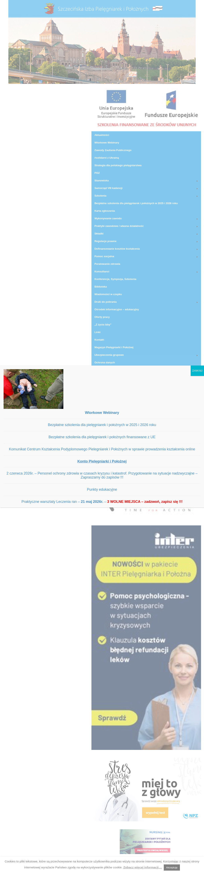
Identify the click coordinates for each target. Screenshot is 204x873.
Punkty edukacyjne (102, 489)
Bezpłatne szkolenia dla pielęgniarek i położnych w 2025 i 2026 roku (102, 425)
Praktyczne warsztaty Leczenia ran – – (102, 502)
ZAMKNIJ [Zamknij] (197, 370)
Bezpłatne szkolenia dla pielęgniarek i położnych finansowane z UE (102, 437)
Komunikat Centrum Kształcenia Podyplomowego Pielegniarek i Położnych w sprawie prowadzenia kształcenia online (102, 449)
